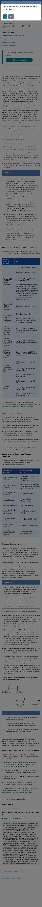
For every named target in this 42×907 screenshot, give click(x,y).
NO (11, 16)
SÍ (5, 16)
